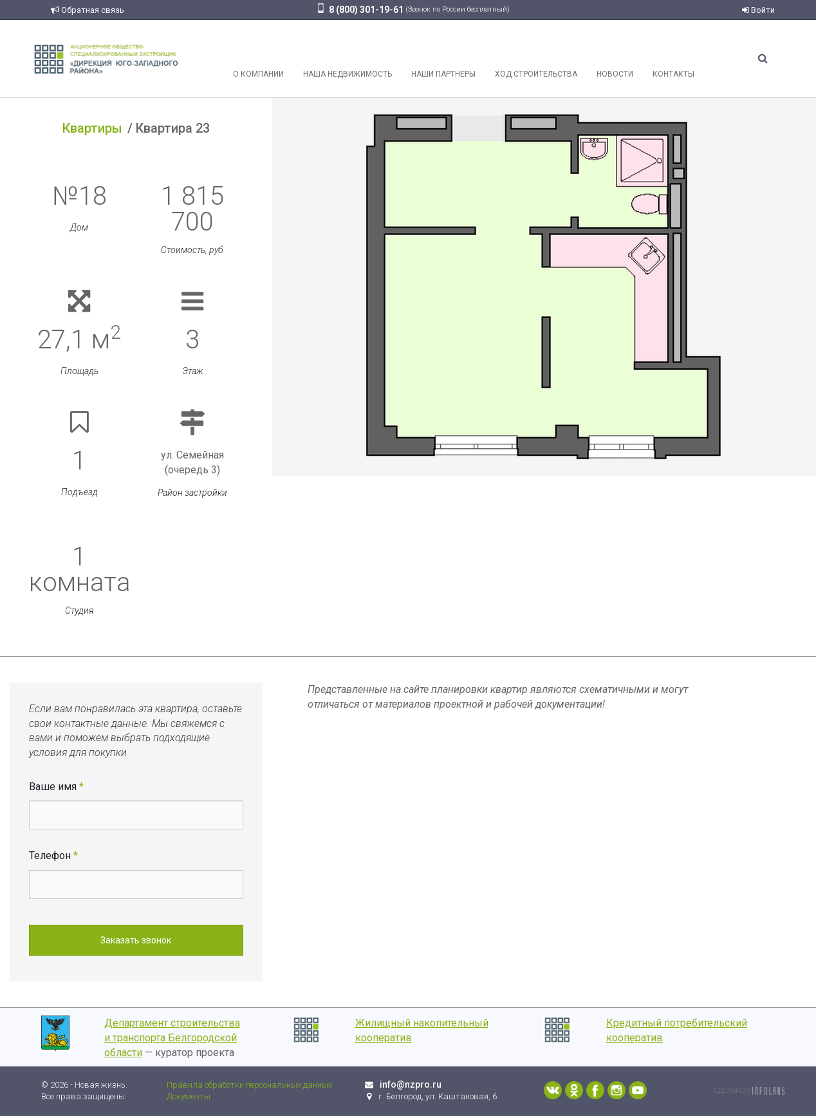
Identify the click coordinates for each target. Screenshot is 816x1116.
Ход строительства (536, 59)
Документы (188, 1096)
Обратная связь (87, 10)
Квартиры (92, 128)
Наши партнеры (443, 59)
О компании (258, 59)
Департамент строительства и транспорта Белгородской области (172, 1038)
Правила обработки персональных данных (249, 1085)
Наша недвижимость (347, 59)
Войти (758, 10)
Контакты (673, 59)
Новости (615, 59)
